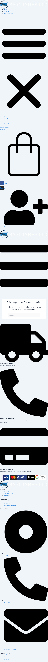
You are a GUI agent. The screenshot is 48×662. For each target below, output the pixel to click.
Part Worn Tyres (8, 14)
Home (5, 9)
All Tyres (6, 16)
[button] (24, 67)
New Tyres (7, 11)
